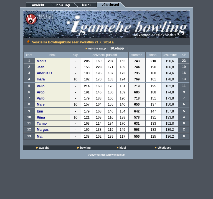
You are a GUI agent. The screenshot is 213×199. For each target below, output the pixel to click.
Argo (41, 92)
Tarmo (42, 123)
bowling (85, 147)
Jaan (40, 67)
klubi (123, 147)
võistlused (164, 147)
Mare (41, 104)
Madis (41, 61)
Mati (40, 136)
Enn (40, 111)
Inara (41, 79)
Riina (41, 117)
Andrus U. (45, 73)
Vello (41, 86)
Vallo (41, 98)
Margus (43, 130)
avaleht (44, 147)
